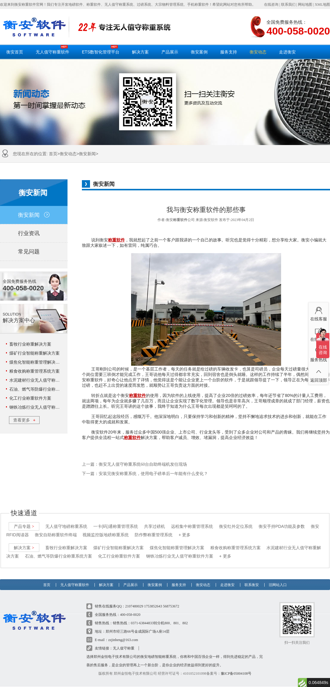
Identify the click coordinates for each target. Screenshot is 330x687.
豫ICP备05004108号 (236, 669)
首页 (53, 153)
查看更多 (24, 420)
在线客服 (318, 312)
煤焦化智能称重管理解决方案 (36, 362)
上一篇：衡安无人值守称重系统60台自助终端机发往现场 (134, 464)
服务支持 (228, 52)
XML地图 (322, 4)
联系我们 (288, 4)
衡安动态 (258, 52)
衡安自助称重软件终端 (56, 530)
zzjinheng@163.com (123, 635)
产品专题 (24, 521)
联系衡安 (251, 578)
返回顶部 (318, 374)
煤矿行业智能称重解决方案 (34, 353)
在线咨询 (271, 4)
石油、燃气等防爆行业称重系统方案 (42, 389)
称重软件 (180, 220)
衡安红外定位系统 (236, 521)
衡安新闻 (87, 153)
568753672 (171, 601)
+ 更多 (184, 530)
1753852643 (153, 601)
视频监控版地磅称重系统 (105, 530)
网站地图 (305, 4)
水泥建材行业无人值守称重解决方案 (42, 380)
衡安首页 (14, 52)
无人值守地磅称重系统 (66, 521)
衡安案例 (199, 52)
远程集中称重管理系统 (192, 521)
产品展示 (169, 52)
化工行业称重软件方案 (30, 398)
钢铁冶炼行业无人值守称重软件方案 (42, 407)
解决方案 (140, 52)
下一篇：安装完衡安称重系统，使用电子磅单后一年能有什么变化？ (145, 473)
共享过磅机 (154, 521)
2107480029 (134, 601)
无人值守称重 (123, 643)
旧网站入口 (278, 578)
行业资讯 (34, 233)
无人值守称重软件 (52, 49)
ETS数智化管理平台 (100, 49)
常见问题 (34, 252)
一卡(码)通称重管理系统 (115, 521)
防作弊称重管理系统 (153, 530)
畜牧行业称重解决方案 (30, 344)
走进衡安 (287, 52)
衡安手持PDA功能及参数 (282, 521)
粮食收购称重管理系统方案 (34, 371)
